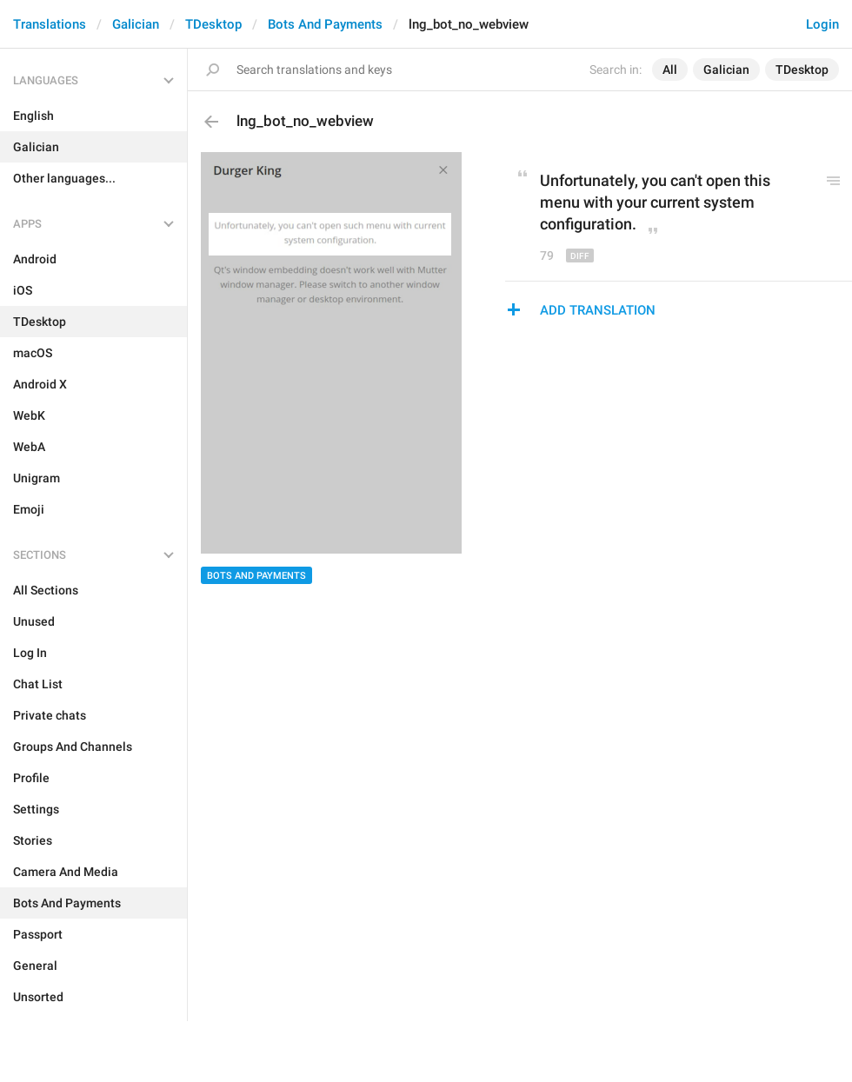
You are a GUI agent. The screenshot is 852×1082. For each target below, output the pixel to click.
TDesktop (213, 24)
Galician (135, 24)
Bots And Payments (325, 24)
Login (822, 24)
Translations (49, 24)
